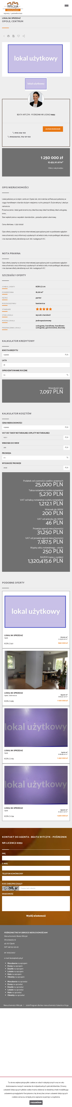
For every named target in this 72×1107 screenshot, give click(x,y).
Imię (4, 853)
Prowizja (6, 453)
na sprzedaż (17, 981)
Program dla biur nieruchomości (43, 1005)
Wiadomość (7, 894)
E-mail (5, 863)
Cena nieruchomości (12, 423)
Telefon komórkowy (12, 874)
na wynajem (17, 963)
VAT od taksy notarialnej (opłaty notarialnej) (26, 433)
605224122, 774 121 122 (19, 136)
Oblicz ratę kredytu (55, 168)
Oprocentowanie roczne (14, 370)
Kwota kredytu (10, 350)
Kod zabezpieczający (12, 884)
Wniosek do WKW (10, 443)
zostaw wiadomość (53, 129)
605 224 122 (19, 132)
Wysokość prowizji (11, 463)
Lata (4, 360)
